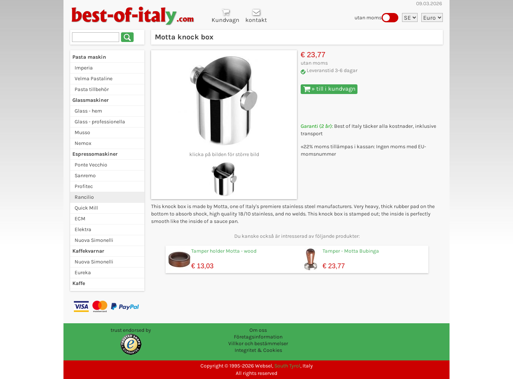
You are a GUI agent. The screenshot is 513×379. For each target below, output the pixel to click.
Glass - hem (88, 111)
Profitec (84, 186)
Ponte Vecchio (91, 165)
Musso (82, 132)
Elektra (83, 229)
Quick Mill (86, 208)
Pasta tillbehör (92, 89)
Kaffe (78, 283)
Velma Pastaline (93, 78)
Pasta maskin (89, 57)
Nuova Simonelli (94, 240)
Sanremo (85, 175)
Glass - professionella (100, 122)
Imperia (84, 68)
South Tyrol (287, 366)
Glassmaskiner (90, 100)
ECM (80, 219)
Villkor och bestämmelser (258, 343)
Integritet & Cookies (258, 350)
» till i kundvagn (329, 89)
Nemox (83, 143)
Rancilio (84, 197)
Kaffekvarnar (88, 251)
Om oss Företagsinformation (258, 333)
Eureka (83, 272)
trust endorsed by (131, 330)
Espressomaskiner (95, 154)
